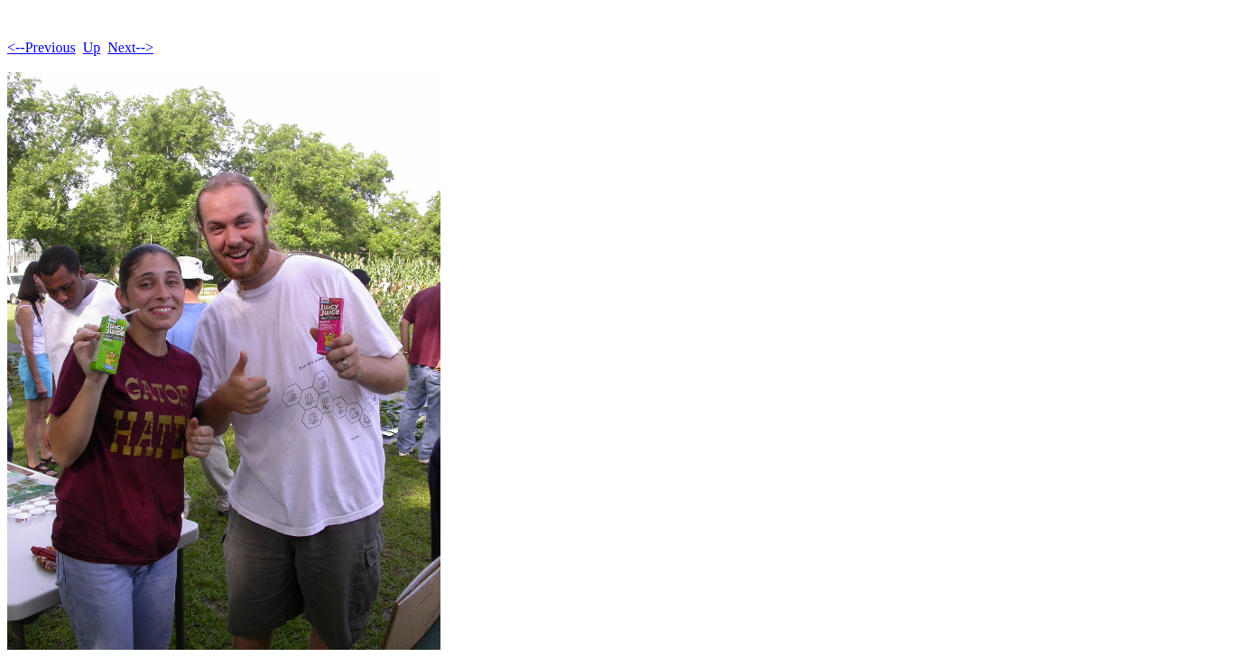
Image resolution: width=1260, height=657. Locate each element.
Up (92, 47)
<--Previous (41, 47)
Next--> (130, 47)
